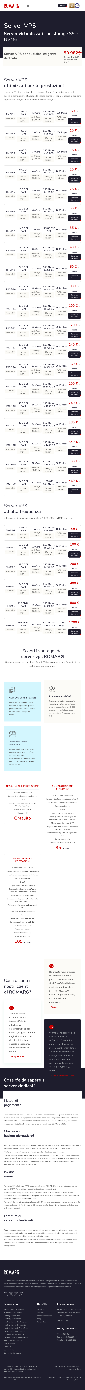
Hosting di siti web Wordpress (16, 1322)
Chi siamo (40, 1309)
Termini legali (60, 1366)
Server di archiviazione (12, 1353)
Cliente (62, 6)
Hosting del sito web (12, 1315)
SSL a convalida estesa (13, 1340)
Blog (39, 1319)
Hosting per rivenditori (12, 1319)
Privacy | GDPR (73, 1366)
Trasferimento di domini (13, 1312)
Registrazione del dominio (14, 1309)
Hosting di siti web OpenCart (15, 1331)
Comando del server (74, 121)
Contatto (40, 1312)
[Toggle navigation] (28, 5)
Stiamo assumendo (44, 1315)
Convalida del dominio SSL (14, 1334)
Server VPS (8, 1347)
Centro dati (41, 1322)
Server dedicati (9, 1350)
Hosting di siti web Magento (15, 1325)
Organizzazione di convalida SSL (16, 1337)
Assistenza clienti (74, 1369)
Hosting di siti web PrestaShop (16, 1328)
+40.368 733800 (64, 1320)
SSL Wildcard (9, 1343)
